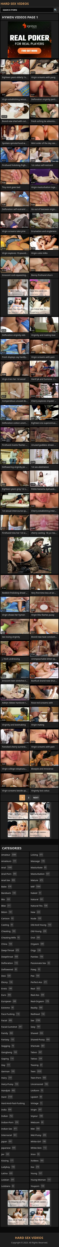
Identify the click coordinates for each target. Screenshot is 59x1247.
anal (6, 867)
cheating (8, 931)
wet (35, 1129)
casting (7, 925)
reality (37, 1007)
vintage (37, 1103)
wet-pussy (39, 1135)
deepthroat (9, 956)
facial (6, 1020)
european (9, 1001)
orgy (36, 950)
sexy (36, 1027)
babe (6, 886)
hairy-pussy (10, 1084)
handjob (8, 1090)
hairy (6, 1078)
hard (7, 1097)
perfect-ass (39, 982)
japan (6, 1141)
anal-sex (8, 880)
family (7, 1033)
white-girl (38, 1141)
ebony (7, 982)
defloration (9, 963)
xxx (35, 1167)
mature (37, 880)
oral (35, 937)
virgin (36, 1109)
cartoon (7, 918)
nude (36, 918)
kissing (7, 1160)
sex (36, 1020)
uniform (37, 1090)
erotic (6, 988)
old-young (39, 931)
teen (36, 1071)
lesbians (8, 1186)
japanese (8, 1148)
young (37, 1173)
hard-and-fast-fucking (13, 1104)
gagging (8, 1046)
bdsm (7, 912)
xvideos (37, 1160)
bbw (6, 905)
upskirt (37, 1097)
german (8, 1071)
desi (6, 976)
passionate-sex (40, 963)
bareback (8, 893)
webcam (37, 1122)
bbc (6, 899)
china (7, 944)
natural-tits (39, 905)
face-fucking (10, 1014)
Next (36, 797)
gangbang (9, 1052)
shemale (38, 1046)
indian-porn (10, 1122)
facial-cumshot (12, 1027)
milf (36, 886)
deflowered (9, 969)
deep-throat (10, 950)
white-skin (39, 1148)
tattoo (37, 1058)
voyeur (37, 1116)
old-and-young (41, 925)
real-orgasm (40, 1001)
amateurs (9, 861)
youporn (38, 1186)
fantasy (8, 1039)
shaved (37, 1033)
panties (37, 956)
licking (37, 855)
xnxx (35, 1154)
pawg (36, 969)
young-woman (41, 1179)
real (36, 988)
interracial (9, 1135)
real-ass (38, 995)
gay (6, 1065)
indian (7, 1116)
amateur (9, 855)
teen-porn (39, 1078)
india (6, 1109)
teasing (37, 1065)
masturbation (40, 874)
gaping (7, 1058)
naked (36, 893)
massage (38, 861)
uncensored (40, 1084)
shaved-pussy (40, 1039)
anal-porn (9, 874)
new (36, 912)
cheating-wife (10, 937)
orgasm (37, 944)
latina (7, 1173)
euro (6, 995)
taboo (36, 1052)
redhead (38, 1014)
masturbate (39, 867)
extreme (7, 1007)
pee (35, 976)
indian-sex (9, 1129)
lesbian (8, 1179)
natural (37, 899)
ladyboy (8, 1167)
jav (5, 1154)
